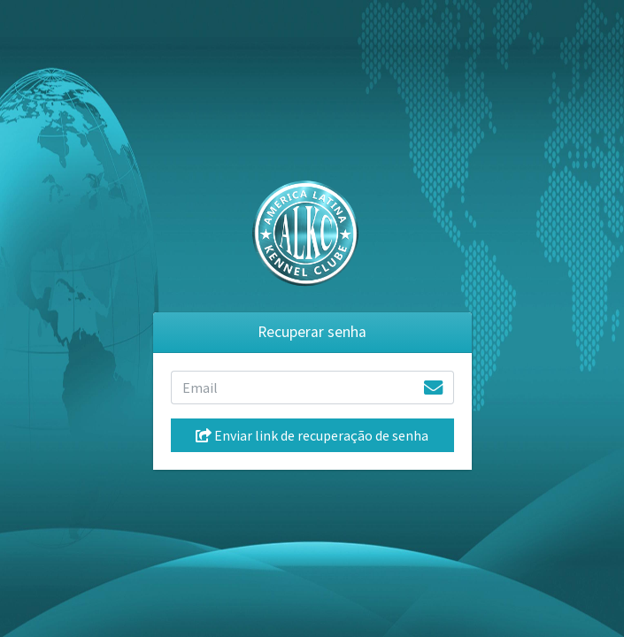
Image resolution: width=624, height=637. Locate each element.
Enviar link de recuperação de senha (312, 435)
